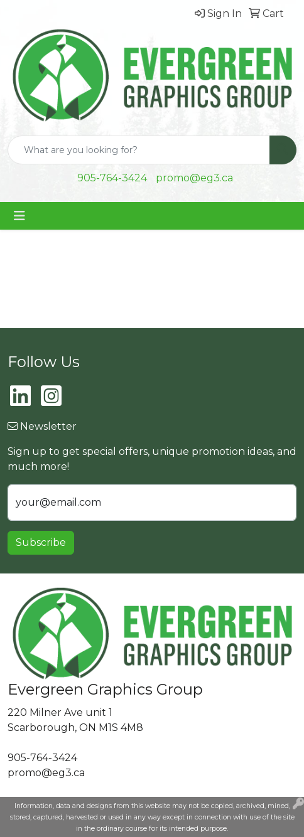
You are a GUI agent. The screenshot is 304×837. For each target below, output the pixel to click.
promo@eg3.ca (194, 178)
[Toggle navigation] (19, 216)
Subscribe (41, 542)
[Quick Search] (139, 150)
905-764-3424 (112, 178)
